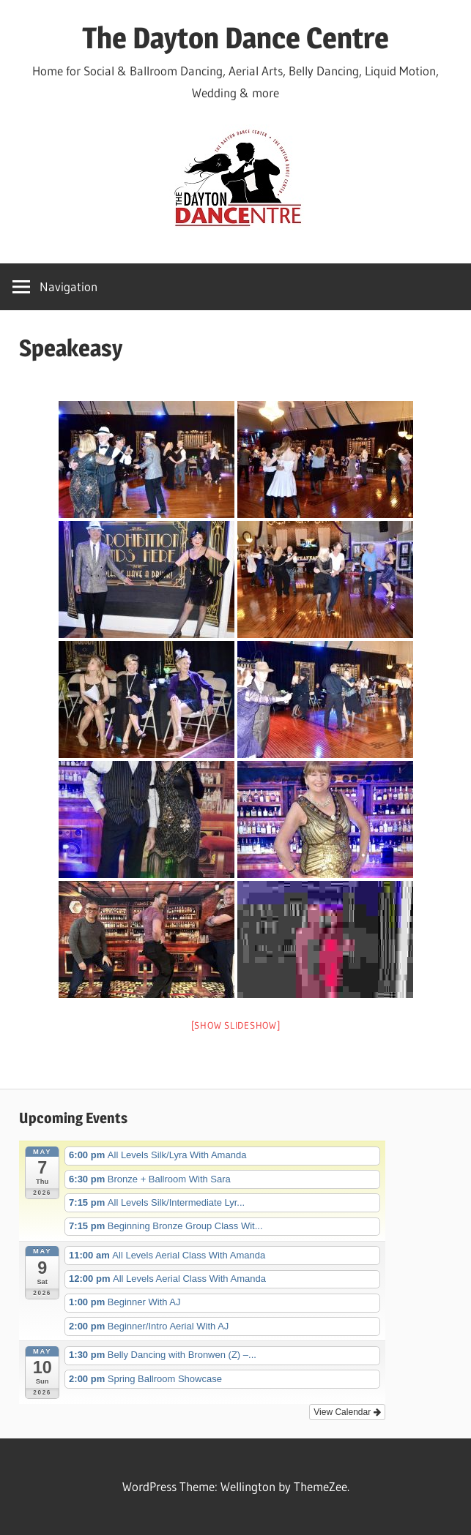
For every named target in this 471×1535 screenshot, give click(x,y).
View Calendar (347, 1412)
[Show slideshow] (236, 1025)
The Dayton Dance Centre (235, 38)
